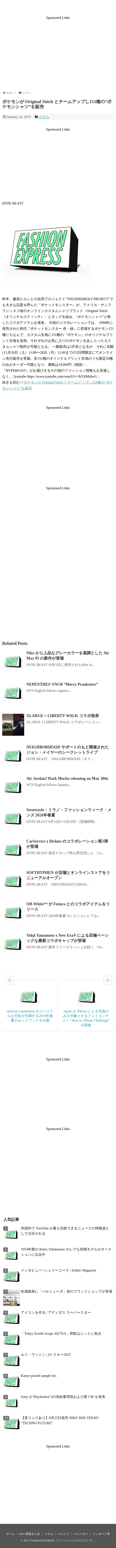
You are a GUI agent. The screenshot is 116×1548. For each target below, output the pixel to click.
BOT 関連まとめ (29, 1533)
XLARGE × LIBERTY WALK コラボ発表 (62, 716)
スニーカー (81, 1533)
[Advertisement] (58, 50)
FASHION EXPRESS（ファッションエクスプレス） (62, 1540)
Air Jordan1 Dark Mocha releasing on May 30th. (67, 778)
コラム (44, 117)
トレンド (63, 1533)
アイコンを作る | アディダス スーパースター (56, 1312)
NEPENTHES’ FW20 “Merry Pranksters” (62, 684)
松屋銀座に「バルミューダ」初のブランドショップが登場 (66, 1291)
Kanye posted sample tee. (39, 1376)
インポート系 (101, 1533)
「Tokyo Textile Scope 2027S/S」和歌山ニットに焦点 (61, 1333)
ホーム (10, 1533)
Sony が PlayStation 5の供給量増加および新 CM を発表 (63, 1397)
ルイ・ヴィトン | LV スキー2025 (46, 1354)
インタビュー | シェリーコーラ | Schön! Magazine (58, 1270)
